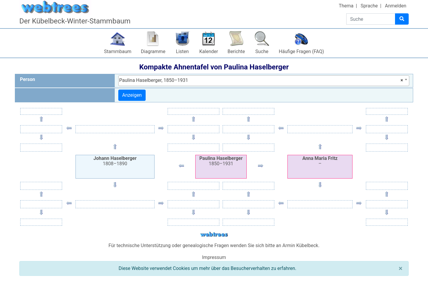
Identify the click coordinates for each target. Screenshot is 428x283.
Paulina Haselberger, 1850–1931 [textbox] (261, 80)
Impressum (214, 257)
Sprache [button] (369, 6)
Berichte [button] (236, 51)
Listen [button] (182, 51)
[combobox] (263, 80)
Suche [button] (261, 51)
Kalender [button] (208, 51)
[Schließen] (400, 268)
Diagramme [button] (153, 51)
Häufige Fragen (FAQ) (301, 51)
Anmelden (395, 6)
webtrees (214, 234)
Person (27, 79)
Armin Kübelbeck (300, 245)
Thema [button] (346, 6)
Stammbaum (117, 51)
